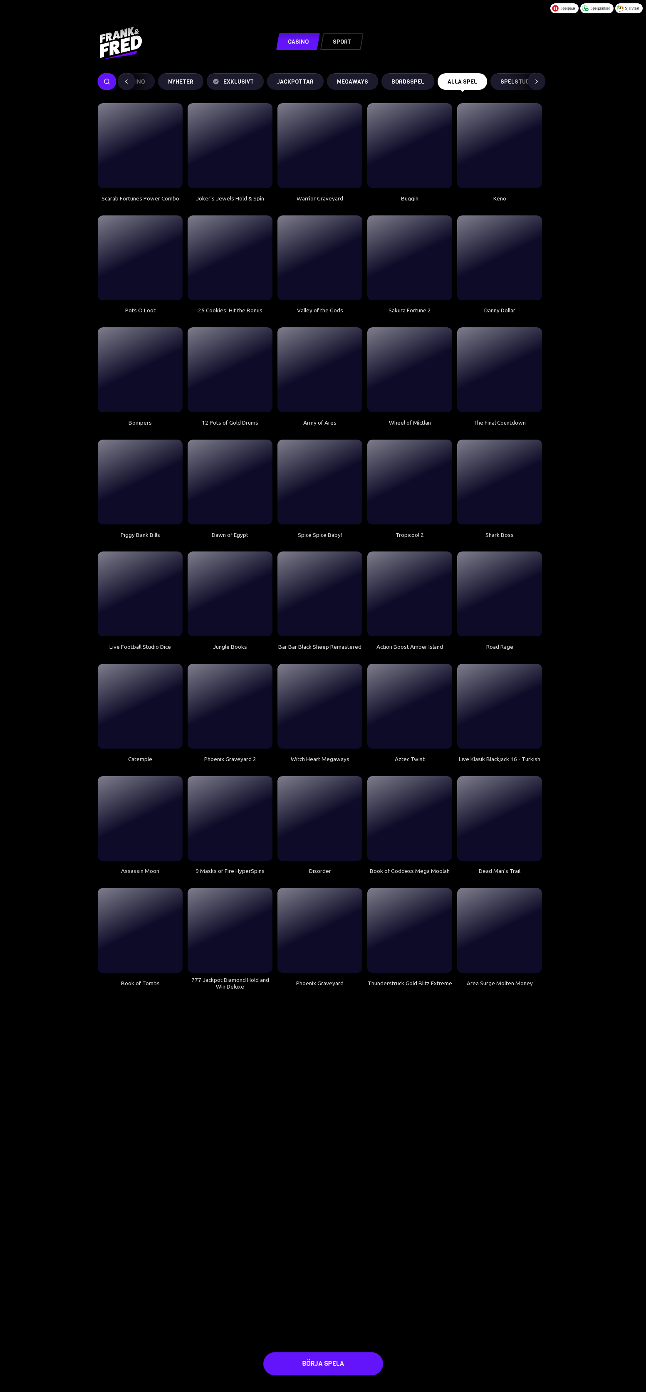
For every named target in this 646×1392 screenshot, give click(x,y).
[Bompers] (140, 369)
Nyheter (180, 81)
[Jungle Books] (230, 593)
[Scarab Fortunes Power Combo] (140, 145)
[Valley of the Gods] (319, 257)
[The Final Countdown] (499, 369)
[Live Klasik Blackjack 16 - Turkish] (499, 706)
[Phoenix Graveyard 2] (230, 706)
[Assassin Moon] (140, 818)
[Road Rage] (499, 593)
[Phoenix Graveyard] (319, 930)
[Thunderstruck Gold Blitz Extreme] (409, 930)
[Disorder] (319, 818)
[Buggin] (409, 145)
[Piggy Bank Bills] (140, 482)
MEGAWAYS (352, 81)
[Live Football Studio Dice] (140, 593)
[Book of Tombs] (140, 930)
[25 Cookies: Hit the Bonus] (230, 257)
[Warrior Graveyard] (319, 145)
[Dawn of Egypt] (230, 482)
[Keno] (499, 145)
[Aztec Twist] (409, 706)
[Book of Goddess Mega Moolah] (409, 818)
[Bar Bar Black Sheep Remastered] (319, 593)
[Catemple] (140, 706)
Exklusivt (233, 81)
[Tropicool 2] (409, 482)
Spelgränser (596, 8)
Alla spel (462, 84)
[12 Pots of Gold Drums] (230, 369)
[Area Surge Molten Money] (499, 930)
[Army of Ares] (319, 369)
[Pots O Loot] (140, 257)
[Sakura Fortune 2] (409, 257)
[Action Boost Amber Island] (409, 593)
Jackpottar (295, 81)
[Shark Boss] (499, 482)
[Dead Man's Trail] (499, 818)
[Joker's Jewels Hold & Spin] (230, 145)
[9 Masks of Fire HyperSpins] (230, 818)
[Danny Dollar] (499, 257)
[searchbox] (107, 81)
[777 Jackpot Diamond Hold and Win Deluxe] (230, 930)
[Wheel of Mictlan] (409, 369)
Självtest (628, 8)
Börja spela (323, 1364)
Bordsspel (407, 81)
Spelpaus (563, 8)
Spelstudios (519, 81)
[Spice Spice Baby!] (319, 482)
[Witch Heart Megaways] (319, 706)
